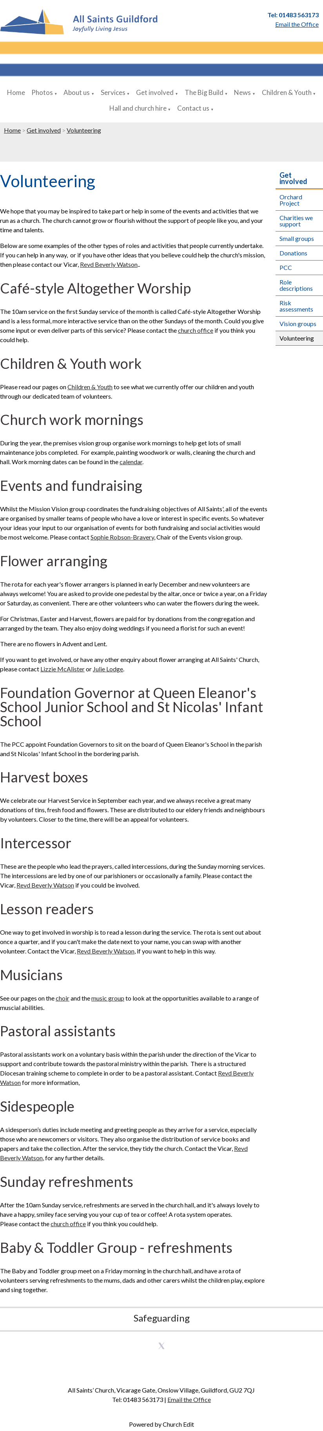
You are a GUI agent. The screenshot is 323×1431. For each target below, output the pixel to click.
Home (16, 92)
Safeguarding (162, 1317)
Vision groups (297, 323)
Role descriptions (296, 285)
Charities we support (296, 221)
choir (62, 998)
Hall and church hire (138, 108)
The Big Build (204, 92)
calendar (131, 462)
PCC (285, 267)
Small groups (296, 238)
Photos (42, 92)
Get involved (155, 92)
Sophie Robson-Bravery (122, 537)
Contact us (193, 108)
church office (195, 330)
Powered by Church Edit (161, 1424)
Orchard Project (290, 200)
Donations (293, 253)
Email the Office (189, 1399)
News (242, 92)
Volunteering (84, 130)
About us (77, 92)
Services (113, 92)
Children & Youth (287, 92)
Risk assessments (296, 306)
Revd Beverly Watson (109, 264)
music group (107, 998)
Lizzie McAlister (62, 669)
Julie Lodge (108, 669)
